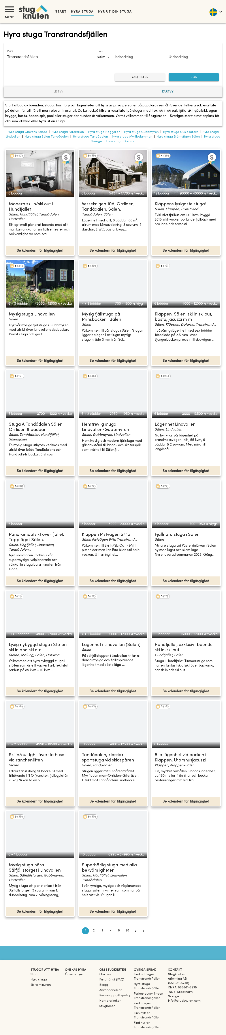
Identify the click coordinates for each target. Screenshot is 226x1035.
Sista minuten (40, 985)
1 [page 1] (85, 930)
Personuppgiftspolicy (114, 995)
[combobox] (47, 57)
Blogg (103, 985)
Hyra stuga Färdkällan (67, 132)
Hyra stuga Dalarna (120, 141)
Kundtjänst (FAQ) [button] (111, 979)
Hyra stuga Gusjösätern (180, 132)
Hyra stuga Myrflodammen (132, 136)
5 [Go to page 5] (118, 930)
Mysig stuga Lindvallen (32, 314)
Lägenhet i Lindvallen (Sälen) (111, 645)
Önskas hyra (74, 974)
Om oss (105, 974)
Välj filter (140, 77)
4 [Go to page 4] (110, 930)
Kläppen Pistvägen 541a (106, 535)
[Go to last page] (144, 930)
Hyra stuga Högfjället (104, 132)
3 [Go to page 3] (102, 930)
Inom (100, 51)
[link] (149, 978)
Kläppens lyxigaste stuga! (180, 204)
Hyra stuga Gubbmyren (141, 132)
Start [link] (60, 11)
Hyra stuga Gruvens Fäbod (27, 132)
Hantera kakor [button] (110, 1000)
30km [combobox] (101, 57)
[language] (215, 12)
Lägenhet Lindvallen (175, 425)
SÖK (194, 77)
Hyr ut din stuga (115, 11)
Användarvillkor (110, 990)
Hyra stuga (82, 11)
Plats (10, 51)
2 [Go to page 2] (93, 930)
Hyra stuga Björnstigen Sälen (178, 136)
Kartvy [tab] (167, 91)
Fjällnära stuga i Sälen (177, 535)
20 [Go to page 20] (127, 930)
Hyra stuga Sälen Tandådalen (46, 136)
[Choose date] (140, 57)
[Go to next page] (135, 930)
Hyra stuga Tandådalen (90, 136)
